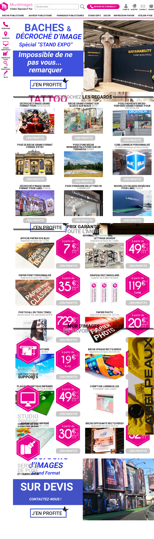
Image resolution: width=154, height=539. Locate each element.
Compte (126, 9)
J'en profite (35, 138)
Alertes (134, 9)
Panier (151, 9)
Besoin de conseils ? (105, 6)
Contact (143, 9)
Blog (6, 77)
